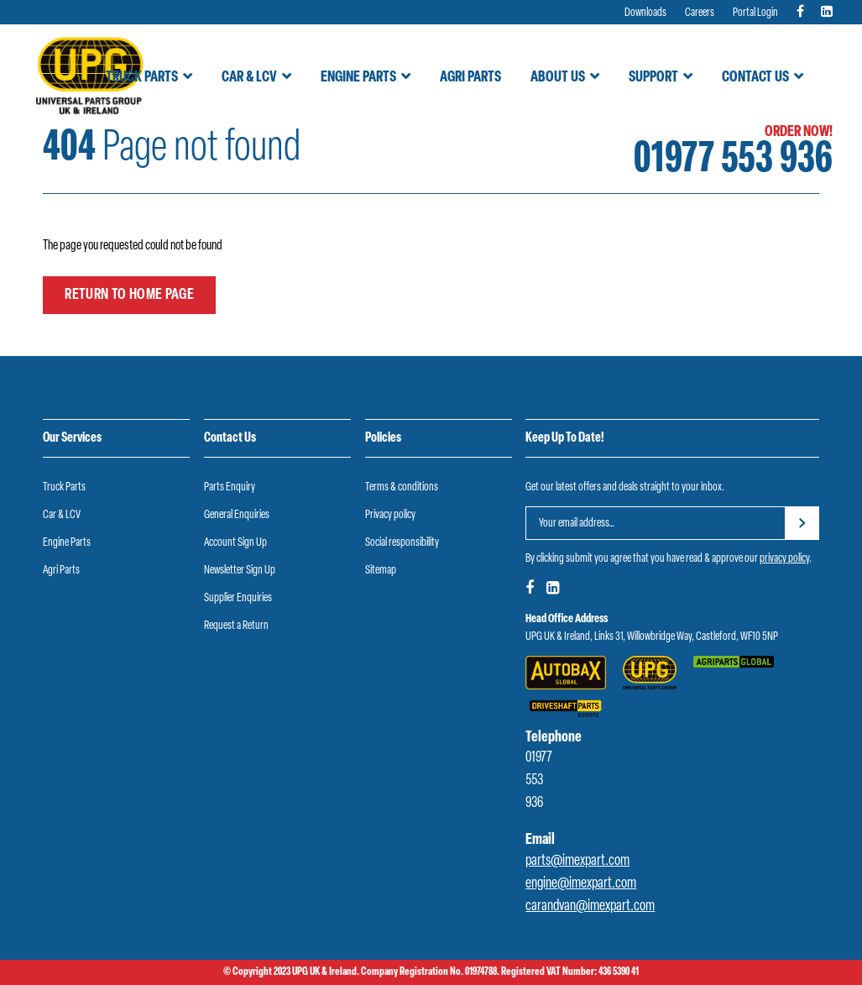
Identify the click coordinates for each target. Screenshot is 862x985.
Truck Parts (142, 78)
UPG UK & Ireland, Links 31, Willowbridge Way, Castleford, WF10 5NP (651, 637)
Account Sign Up (235, 543)
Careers (699, 13)
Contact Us (755, 78)
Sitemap (380, 570)
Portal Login (755, 13)
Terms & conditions (401, 487)
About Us (557, 78)
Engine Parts (358, 78)
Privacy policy (390, 515)
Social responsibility (402, 543)
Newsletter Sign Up (239, 570)
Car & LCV (249, 78)
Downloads (645, 13)
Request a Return (236, 626)
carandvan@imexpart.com (590, 906)
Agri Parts (470, 78)
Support (653, 78)
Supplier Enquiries (238, 598)
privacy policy (784, 559)
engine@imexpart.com (580, 884)
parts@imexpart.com (577, 861)
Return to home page (129, 295)
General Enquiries (236, 515)
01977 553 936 (733, 160)
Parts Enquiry (229, 487)
